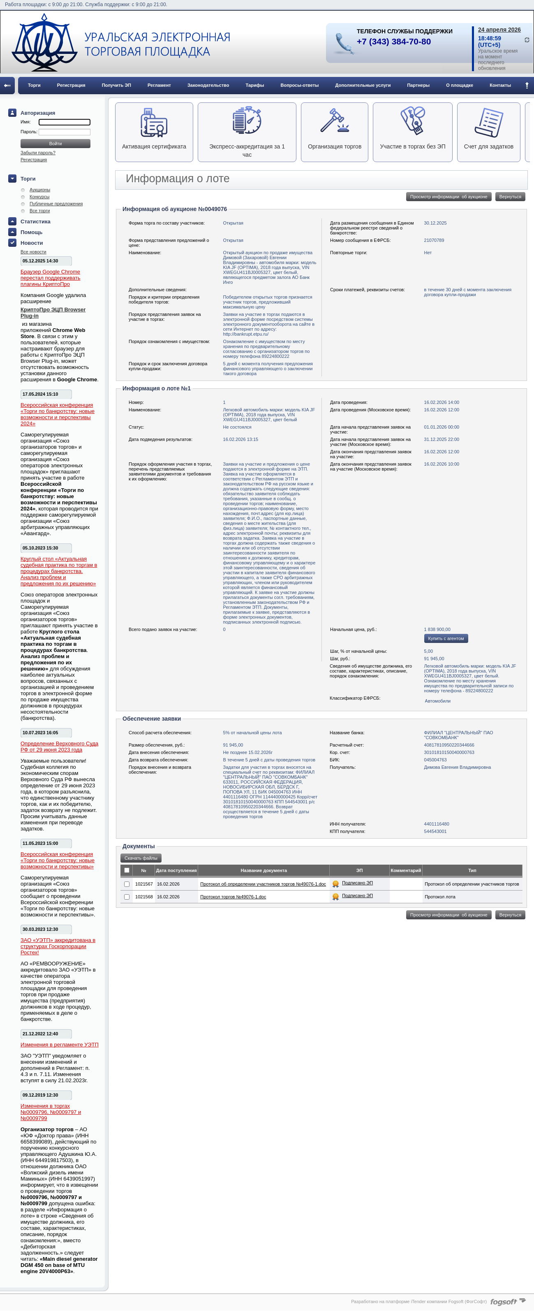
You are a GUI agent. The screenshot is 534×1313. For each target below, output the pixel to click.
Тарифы (254, 85)
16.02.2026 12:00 (442, 409)
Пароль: (30, 131)
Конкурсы (39, 196)
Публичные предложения (56, 203)
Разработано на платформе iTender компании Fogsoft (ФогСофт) (419, 1301)
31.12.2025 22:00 (442, 439)
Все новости (33, 251)
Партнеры (418, 85)
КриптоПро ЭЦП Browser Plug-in (53, 312)
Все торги (40, 210)
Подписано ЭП (357, 882)
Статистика (36, 221)
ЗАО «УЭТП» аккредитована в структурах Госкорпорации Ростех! (58, 946)
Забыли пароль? (38, 152)
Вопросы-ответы (300, 85)
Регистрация (71, 85)
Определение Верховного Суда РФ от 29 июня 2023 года (59, 746)
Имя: (25, 121)
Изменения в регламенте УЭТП (60, 1045)
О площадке (459, 85)
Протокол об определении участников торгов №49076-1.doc (263, 884)
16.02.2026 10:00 (442, 464)
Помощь (31, 232)
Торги (34, 85)
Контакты (500, 85)
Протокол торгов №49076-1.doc (233, 896)
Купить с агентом (446, 638)
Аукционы (40, 189)
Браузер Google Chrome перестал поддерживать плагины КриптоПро (50, 278)
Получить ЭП (116, 85)
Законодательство (208, 85)
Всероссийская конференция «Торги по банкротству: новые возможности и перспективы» (58, 860)
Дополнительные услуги (363, 85)
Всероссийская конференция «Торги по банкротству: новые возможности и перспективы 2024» (58, 414)
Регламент (159, 85)
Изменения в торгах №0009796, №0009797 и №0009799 (51, 1112)
